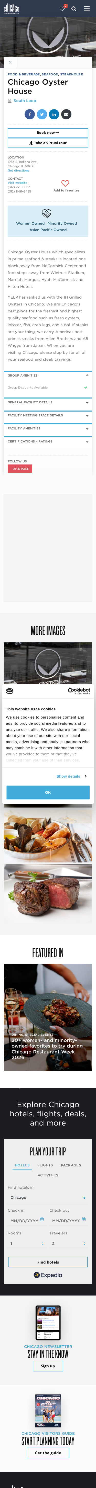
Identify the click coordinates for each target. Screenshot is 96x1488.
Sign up (48, 1366)
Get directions (18, 170)
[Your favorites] (62, 8)
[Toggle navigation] (86, 9)
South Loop (25, 100)
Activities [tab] (48, 1175)
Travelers (58, 1233)
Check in (16, 1210)
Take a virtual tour (48, 143)
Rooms (14, 1233)
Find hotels (48, 1262)
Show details (68, 776)
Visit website (17, 183)
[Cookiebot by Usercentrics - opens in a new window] (68, 691)
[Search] (74, 8)
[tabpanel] (48, 1232)
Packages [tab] (71, 1165)
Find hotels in (21, 1187)
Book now (48, 132)
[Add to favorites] (66, 186)
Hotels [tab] (22, 1165)
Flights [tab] (45, 1165)
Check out (59, 1210)
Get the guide (48, 1453)
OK (48, 792)
